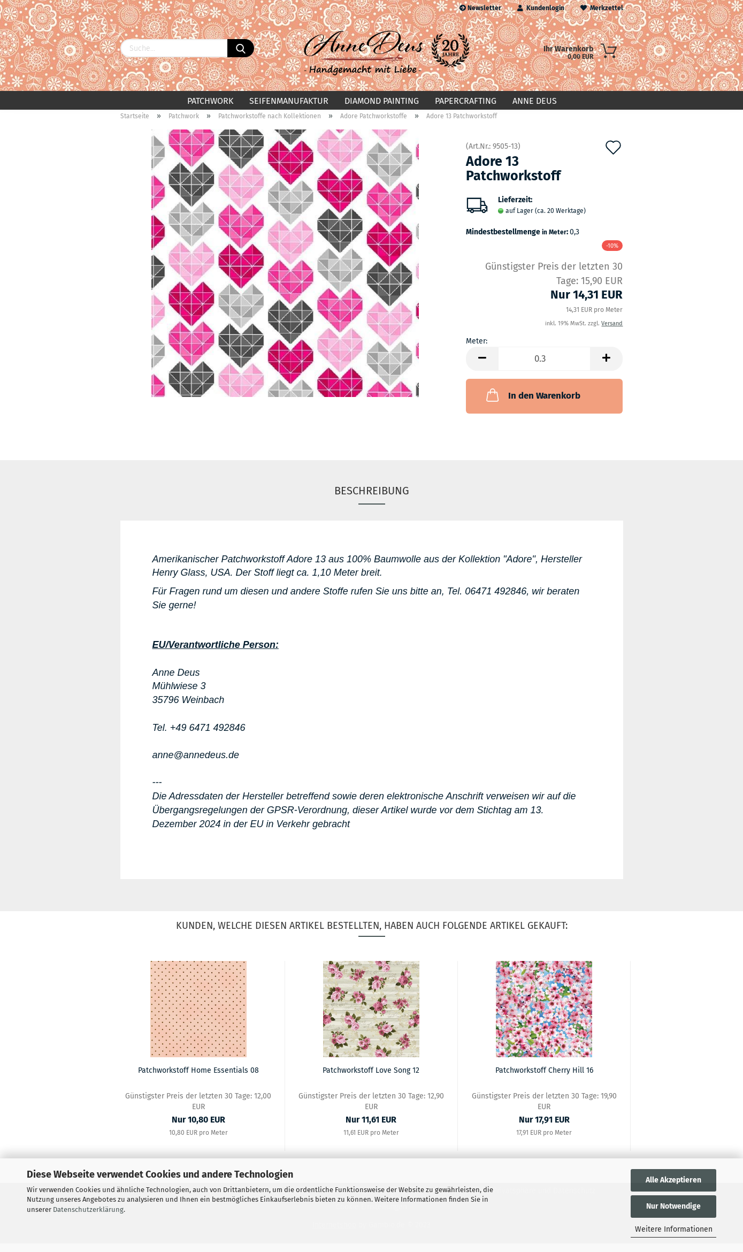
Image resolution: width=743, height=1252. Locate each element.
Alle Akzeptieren (673, 1180)
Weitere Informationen (674, 1229)
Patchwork (210, 101)
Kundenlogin (540, 8)
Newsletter (480, 8)
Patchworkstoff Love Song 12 (371, 1078)
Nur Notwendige (673, 1206)
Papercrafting (465, 101)
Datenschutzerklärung (88, 1209)
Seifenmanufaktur (288, 101)
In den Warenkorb (532, 403)
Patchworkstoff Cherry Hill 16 (544, 1078)
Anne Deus (534, 101)
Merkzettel (601, 8)
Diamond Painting (381, 101)
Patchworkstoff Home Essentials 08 (198, 1078)
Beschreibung (371, 499)
